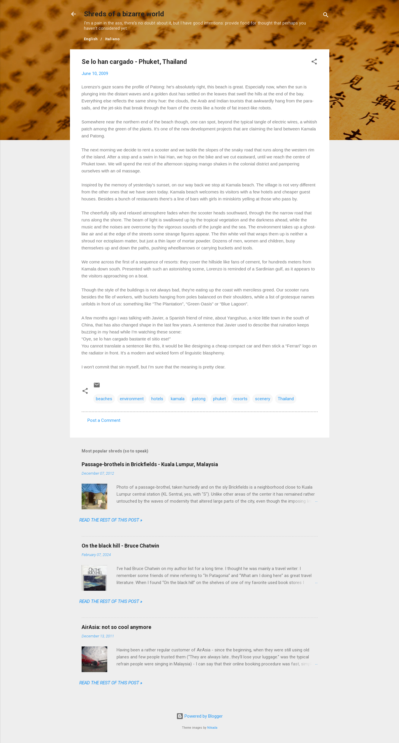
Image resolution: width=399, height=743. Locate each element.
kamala (177, 398)
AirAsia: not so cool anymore (116, 627)
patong (198, 398)
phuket (219, 398)
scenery (262, 398)
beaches (104, 398)
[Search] (325, 16)
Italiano (112, 39)
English (91, 39)
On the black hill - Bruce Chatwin (120, 546)
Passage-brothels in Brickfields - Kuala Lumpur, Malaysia (150, 464)
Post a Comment (103, 420)
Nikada (212, 728)
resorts (240, 398)
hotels (157, 398)
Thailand (286, 398)
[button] (314, 62)
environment (132, 398)
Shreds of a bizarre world (124, 14)
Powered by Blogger (199, 716)
